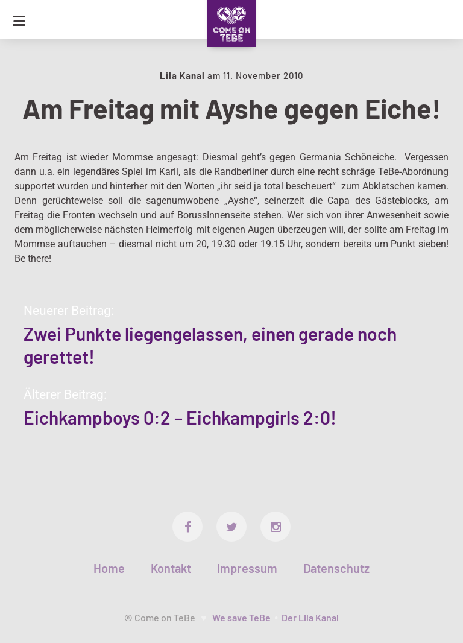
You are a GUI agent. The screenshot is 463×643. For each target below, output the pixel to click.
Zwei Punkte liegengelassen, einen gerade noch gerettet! (210, 345)
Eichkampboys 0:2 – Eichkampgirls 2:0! (180, 417)
